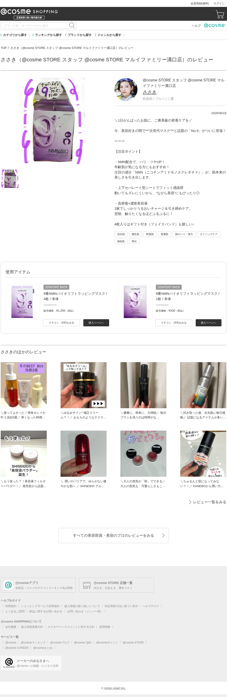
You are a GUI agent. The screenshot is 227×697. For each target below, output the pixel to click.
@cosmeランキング (33, 642)
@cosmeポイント (107, 642)
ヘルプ (196, 25)
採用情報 (104, 626)
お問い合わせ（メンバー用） (85, 611)
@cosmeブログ (60, 642)
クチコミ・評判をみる (61, 322)
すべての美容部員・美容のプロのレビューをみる (113, 535)
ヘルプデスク (151, 606)
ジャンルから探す (109, 35)
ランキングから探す (48, 35)
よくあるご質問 (15, 611)
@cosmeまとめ (42, 647)
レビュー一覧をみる (209, 502)
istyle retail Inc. (115, 688)
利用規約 (10, 606)
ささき (150, 92)
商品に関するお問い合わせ (45, 611)
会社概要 (10, 626)
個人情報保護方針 (32, 626)
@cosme (10, 642)
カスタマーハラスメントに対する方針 (71, 626)
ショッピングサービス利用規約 (40, 606)
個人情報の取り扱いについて (82, 606)
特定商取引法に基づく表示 (121, 606)
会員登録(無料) (200, 3)
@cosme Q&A (83, 642)
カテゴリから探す (15, 35)
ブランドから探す (80, 35)
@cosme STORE (133, 642)
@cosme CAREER (17, 647)
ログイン (219, 3)
